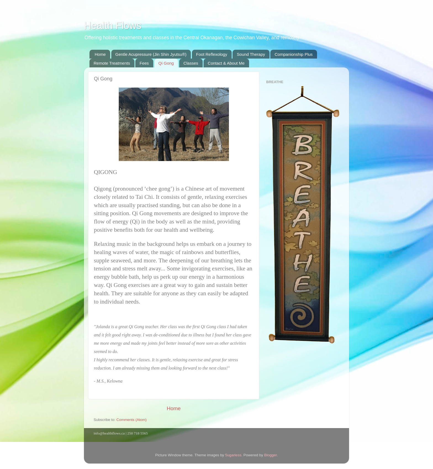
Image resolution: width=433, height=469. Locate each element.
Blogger (270, 455)
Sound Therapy (251, 54)
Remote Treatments (112, 63)
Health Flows (112, 25)
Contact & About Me (226, 63)
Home (100, 54)
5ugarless (233, 455)
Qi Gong (166, 63)
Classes (190, 63)
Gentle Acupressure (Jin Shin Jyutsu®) (151, 54)
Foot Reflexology (211, 54)
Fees (144, 63)
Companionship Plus (293, 54)
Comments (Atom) (132, 420)
